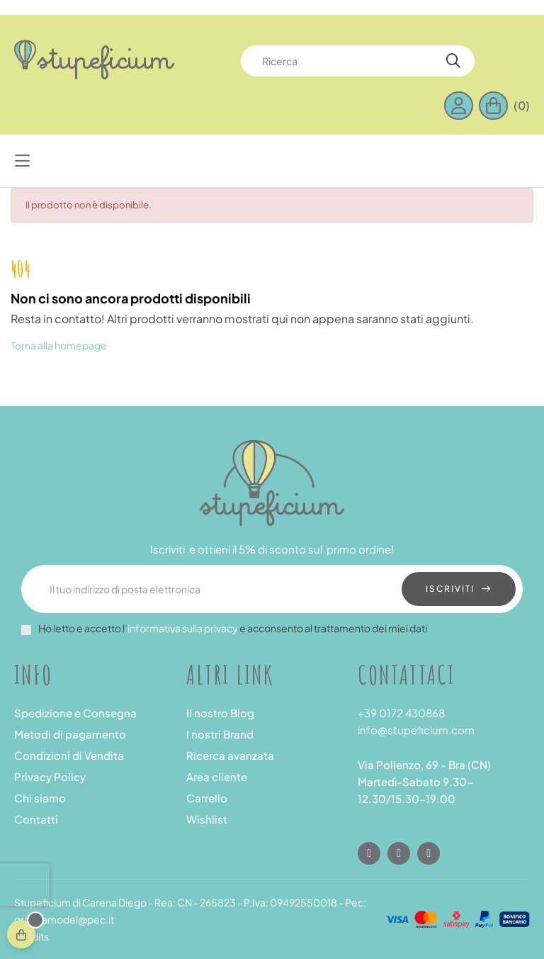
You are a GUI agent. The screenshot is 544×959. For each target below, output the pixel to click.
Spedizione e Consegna (75, 712)
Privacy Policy (50, 776)
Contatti (36, 819)
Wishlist (206, 819)
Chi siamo (40, 797)
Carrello (206, 797)
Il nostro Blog (220, 712)
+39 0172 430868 (401, 712)
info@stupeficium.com (416, 729)
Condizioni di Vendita (69, 755)
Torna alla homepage (59, 345)
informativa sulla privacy (183, 628)
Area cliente (216, 776)
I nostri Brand (220, 734)
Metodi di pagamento (70, 734)
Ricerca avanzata (230, 755)
